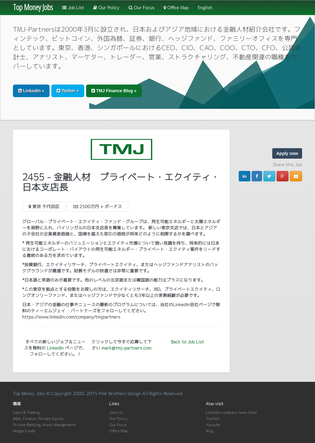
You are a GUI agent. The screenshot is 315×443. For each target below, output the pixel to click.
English (205, 7)
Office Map (176, 7)
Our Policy (106, 7)
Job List (73, 7)
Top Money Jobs (33, 7)
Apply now (287, 153)
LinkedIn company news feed (231, 412)
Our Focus (141, 7)
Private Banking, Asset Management (44, 424)
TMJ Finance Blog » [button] (114, 90)
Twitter (213, 418)
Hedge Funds (24, 430)
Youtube (213, 424)
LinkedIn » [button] (31, 90)
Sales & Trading (26, 412)
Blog (209, 430)
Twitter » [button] (68, 90)
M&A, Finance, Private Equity (38, 418)
